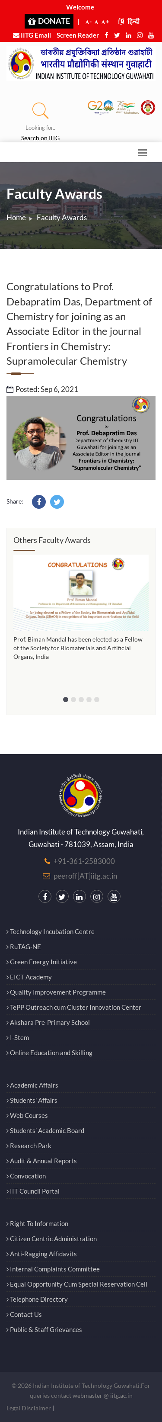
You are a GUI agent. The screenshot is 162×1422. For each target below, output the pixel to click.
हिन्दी (129, 21)
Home (16, 217)
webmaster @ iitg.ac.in (103, 1395)
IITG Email (32, 35)
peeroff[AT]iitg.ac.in (85, 875)
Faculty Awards (62, 217)
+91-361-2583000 (84, 861)
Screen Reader (78, 35)
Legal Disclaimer (28, 1408)
